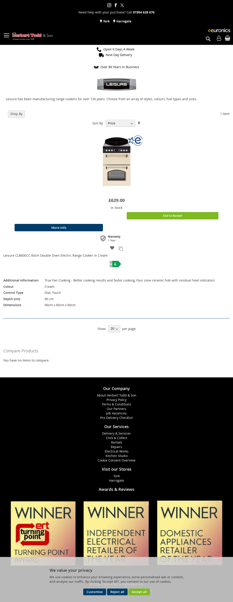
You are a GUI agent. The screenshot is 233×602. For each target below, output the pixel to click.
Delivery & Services (116, 433)
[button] (112, 248)
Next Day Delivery (119, 55)
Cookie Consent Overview (116, 460)
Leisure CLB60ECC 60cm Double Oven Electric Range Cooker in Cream (55, 255)
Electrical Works (116, 451)
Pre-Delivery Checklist (116, 418)
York (106, 21)
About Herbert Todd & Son (116, 395)
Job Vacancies (116, 413)
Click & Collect (116, 438)
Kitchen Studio (117, 456)
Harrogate (123, 21)
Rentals (116, 442)
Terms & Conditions (116, 404)
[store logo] (32, 36)
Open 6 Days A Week (118, 49)
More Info (58, 227)
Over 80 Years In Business (119, 67)
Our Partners (116, 409)
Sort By (97, 123)
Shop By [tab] (16, 114)
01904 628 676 (144, 12)
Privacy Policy (116, 400)
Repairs (116, 447)
